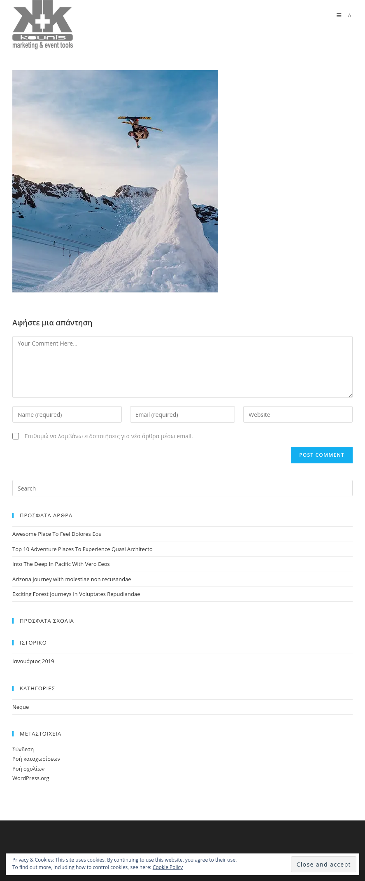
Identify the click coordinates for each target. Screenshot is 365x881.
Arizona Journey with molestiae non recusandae (71, 579)
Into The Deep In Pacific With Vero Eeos (61, 564)
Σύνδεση (23, 749)
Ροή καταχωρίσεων (36, 758)
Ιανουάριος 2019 (33, 661)
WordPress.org (30, 778)
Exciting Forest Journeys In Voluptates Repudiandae (76, 594)
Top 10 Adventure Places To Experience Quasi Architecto (82, 549)
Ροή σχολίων (28, 768)
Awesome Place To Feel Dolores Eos (56, 533)
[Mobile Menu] (345, 15)
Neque (20, 706)
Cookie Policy (168, 867)
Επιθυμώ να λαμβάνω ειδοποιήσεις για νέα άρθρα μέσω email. (109, 436)
